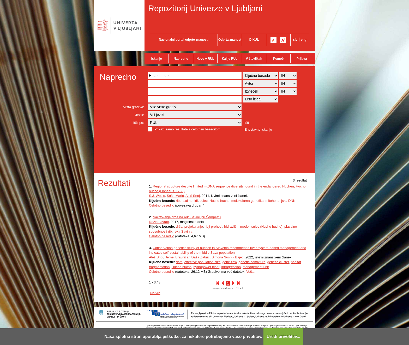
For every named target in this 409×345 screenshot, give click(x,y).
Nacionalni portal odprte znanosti (183, 39)
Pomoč (278, 58)
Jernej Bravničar (177, 257)
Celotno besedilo (161, 205)
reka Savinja (183, 231)
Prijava (302, 58)
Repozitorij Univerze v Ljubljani (205, 8)
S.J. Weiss (157, 196)
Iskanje (156, 58)
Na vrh (155, 293)
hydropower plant (207, 267)
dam (179, 262)
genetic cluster (278, 262)
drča (179, 226)
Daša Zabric (200, 257)
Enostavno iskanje (258, 129)
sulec (203, 201)
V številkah (254, 58)
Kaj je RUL (229, 58)
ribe (179, 201)
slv (295, 39)
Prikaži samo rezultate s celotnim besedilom (187, 129)
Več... (250, 272)
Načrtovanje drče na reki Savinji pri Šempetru (187, 217)
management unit (256, 267)
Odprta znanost (229, 39)
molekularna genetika (247, 201)
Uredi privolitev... (283, 336)
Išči (247, 123)
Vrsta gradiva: (133, 107)
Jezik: (139, 115)
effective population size (202, 262)
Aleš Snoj (192, 196)
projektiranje (193, 226)
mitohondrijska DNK (281, 201)
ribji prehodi (213, 226)
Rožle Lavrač (159, 222)
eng (303, 39)
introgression (231, 267)
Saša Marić (175, 196)
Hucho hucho (219, 201)
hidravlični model (236, 226)
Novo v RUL (205, 58)
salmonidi (190, 201)
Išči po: (138, 123)
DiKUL (254, 39)
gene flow (229, 262)
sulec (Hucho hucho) (266, 226)
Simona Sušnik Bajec (228, 257)
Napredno (181, 58)
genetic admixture (252, 262)
